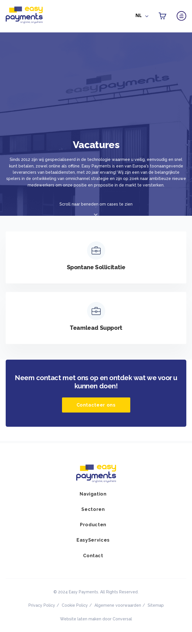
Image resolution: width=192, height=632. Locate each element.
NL (138, 15)
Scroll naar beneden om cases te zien (96, 204)
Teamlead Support (96, 327)
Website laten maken (80, 619)
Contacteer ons (96, 405)
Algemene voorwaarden (117, 605)
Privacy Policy (41, 605)
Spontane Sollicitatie (96, 267)
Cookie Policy (75, 605)
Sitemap (156, 605)
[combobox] (142, 16)
